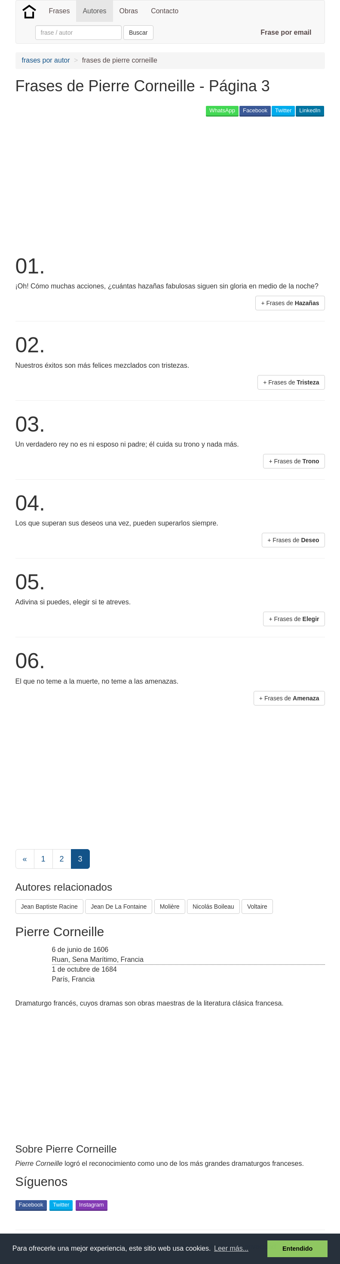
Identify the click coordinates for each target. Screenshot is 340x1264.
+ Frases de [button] (290, 303)
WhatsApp (222, 110)
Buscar (138, 32)
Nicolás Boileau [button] (213, 906)
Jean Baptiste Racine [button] (49, 906)
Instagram (91, 1204)
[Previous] (24, 859)
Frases (59, 11)
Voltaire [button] (257, 906)
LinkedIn (309, 110)
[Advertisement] (116, 185)
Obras (128, 11)
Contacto (164, 11)
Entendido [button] (297, 1248)
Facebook (255, 110)
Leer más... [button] (231, 1248)
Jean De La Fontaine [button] (119, 906)
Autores (94, 11)
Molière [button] (170, 906)
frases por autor (46, 60)
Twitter (283, 110)
